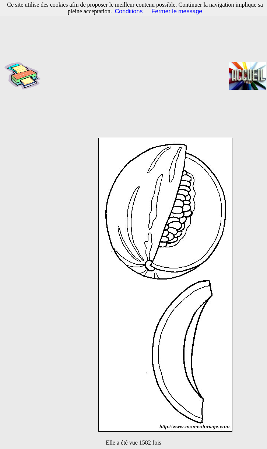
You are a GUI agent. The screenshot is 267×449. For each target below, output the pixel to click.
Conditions (129, 11)
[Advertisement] (137, 75)
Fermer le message (176, 11)
